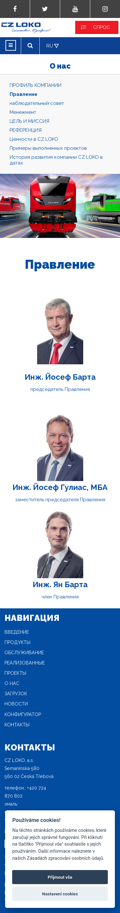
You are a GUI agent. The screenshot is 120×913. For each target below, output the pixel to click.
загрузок (15, 693)
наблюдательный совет (37, 103)
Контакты (16, 724)
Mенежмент (23, 112)
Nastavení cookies (60, 893)
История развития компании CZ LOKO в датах (56, 160)
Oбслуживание (24, 652)
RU (49, 46)
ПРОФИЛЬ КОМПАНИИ (35, 85)
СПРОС (101, 27)
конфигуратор (22, 714)
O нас (11, 683)
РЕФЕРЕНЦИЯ (26, 130)
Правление (23, 94)
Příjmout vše (60, 877)
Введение (16, 632)
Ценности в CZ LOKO (34, 139)
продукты (17, 642)
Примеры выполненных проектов (48, 148)
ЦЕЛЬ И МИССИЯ (29, 121)
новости (16, 703)
